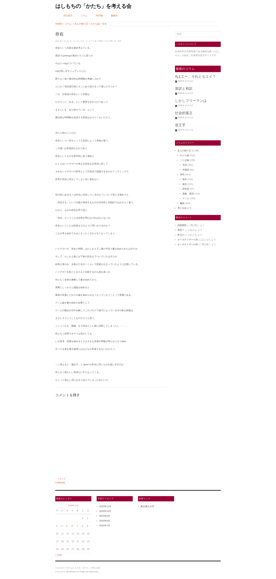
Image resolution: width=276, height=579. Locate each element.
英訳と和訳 (184, 88)
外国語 (100, 41)
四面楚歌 (182, 225)
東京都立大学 (147, 506)
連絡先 (114, 15)
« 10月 (58, 555)
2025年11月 (105, 506)
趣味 (182, 203)
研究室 (185, 189)
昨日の (180, 235)
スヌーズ (61, 479)
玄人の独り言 (110, 41)
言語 (119, 41)
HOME (58, 23)
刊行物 (99, 15)
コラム (84, 15)
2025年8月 (104, 520)
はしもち (80, 41)
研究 (182, 174)
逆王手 (180, 125)
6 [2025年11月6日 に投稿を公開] (72, 526)
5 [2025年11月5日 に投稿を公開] (67, 526)
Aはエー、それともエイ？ (195, 76)
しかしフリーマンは (191, 101)
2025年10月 (105, 511)
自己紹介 (68, 15)
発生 (184, 179)
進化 (184, 184)
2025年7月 (104, 525)
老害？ (180, 230)
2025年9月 (104, 516)
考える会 (182, 208)
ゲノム (185, 198)
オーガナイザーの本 (187, 239)
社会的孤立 (184, 113)
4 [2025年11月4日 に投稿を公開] (61, 526)
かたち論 (92, 41)
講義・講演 (188, 193)
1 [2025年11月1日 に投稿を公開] (82, 518)
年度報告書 (60, 483)
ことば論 (184, 160)
